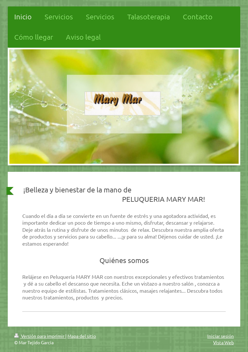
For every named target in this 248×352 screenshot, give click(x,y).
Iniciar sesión (220, 336)
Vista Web (223, 342)
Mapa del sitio (81, 336)
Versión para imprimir (39, 336)
